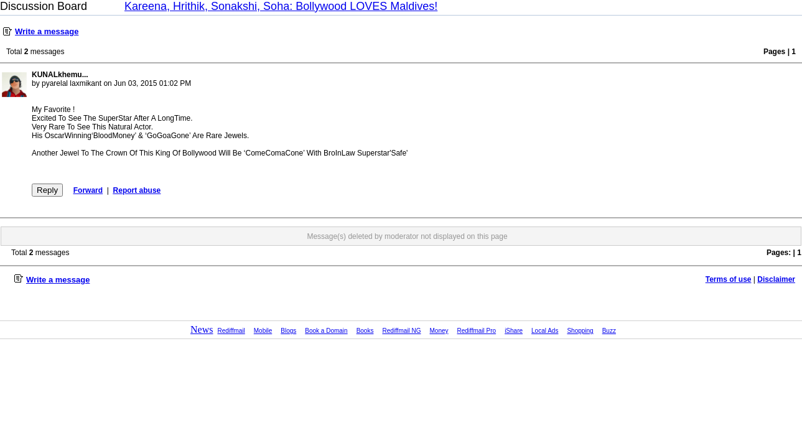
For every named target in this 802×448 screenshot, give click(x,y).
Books (365, 330)
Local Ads (544, 330)
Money (439, 330)
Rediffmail (231, 330)
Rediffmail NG (401, 330)
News (201, 329)
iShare (514, 330)
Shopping (580, 330)
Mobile (263, 330)
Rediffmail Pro (477, 330)
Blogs (288, 330)
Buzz (609, 330)
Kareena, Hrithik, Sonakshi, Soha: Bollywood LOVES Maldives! (280, 6)
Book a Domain (326, 330)
